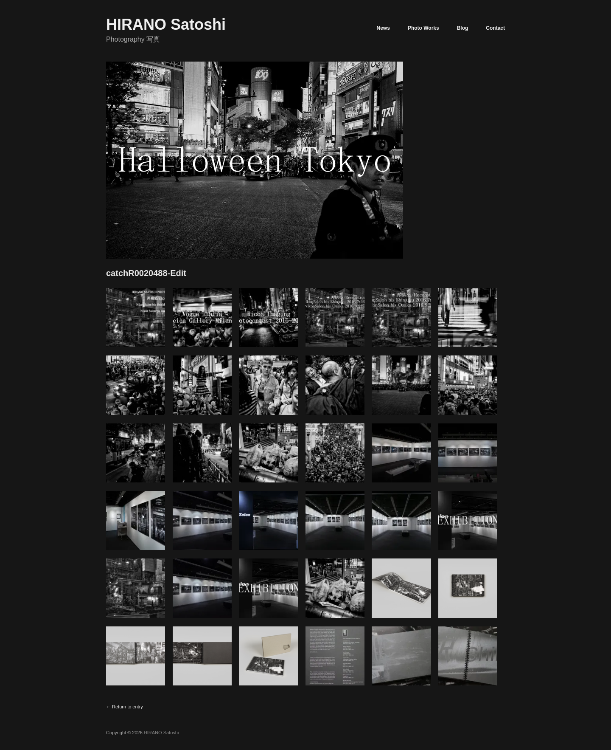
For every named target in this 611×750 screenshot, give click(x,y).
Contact (495, 28)
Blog (462, 28)
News (383, 28)
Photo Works (423, 28)
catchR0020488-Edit (146, 273)
